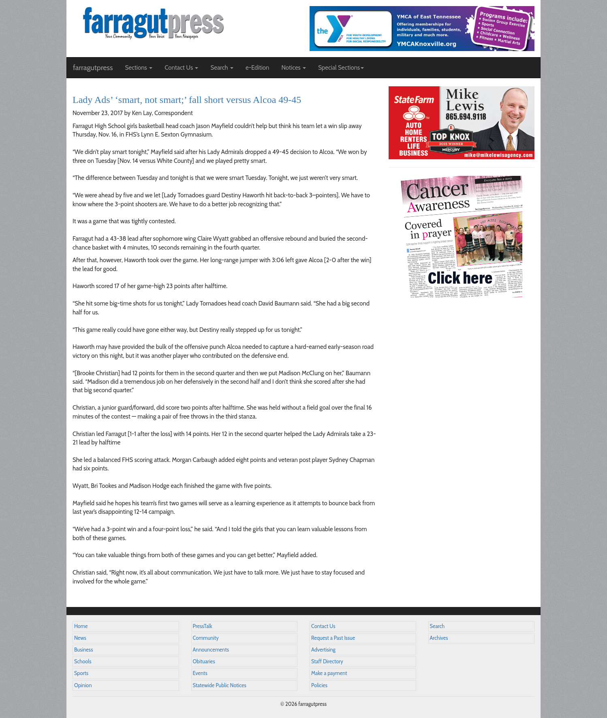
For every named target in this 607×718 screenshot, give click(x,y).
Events (200, 673)
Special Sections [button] (341, 67)
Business (83, 650)
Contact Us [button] (181, 67)
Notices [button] (293, 67)
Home (81, 626)
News (80, 638)
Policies (319, 685)
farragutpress (93, 67)
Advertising (323, 650)
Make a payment (329, 673)
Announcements (211, 650)
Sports (81, 673)
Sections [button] (138, 67)
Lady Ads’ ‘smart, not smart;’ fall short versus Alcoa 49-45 (187, 99)
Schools (82, 661)
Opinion (83, 685)
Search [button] (221, 67)
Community (206, 638)
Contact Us (323, 626)
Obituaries (204, 661)
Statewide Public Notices (219, 685)
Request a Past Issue (333, 638)
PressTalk (202, 626)
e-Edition (257, 67)
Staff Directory (327, 661)
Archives (439, 638)
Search (437, 626)
